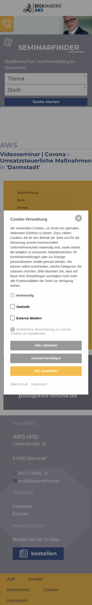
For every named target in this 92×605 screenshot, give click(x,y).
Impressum (39, 384)
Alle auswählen (46, 371)
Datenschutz (19, 384)
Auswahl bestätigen (46, 358)
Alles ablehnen (46, 345)
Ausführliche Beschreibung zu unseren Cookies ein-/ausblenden (40, 330)
